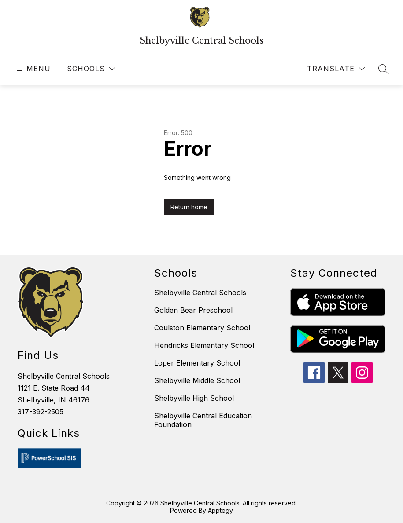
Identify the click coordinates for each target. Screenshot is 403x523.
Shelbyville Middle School (197, 380)
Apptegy (220, 510)
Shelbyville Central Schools (200, 292)
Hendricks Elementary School (204, 345)
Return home (188, 207)
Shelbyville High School (194, 398)
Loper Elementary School (197, 362)
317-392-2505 (40, 411)
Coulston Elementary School (202, 327)
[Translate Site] (336, 68)
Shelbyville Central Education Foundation (203, 420)
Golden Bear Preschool (193, 310)
